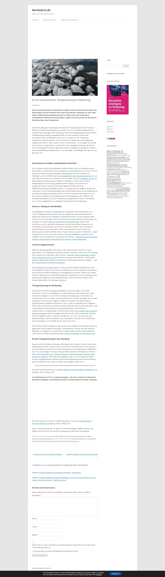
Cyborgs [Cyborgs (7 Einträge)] (124, 155)
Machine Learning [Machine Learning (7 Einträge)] (126, 182)
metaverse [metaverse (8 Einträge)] (119, 186)
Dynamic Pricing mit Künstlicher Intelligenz (47, 454)
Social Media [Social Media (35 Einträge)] (123, 189)
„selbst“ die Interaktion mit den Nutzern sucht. (79, 334)
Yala (58, 326)
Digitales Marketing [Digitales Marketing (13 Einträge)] (121, 161)
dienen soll (82, 201)
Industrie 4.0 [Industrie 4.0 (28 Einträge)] (113, 169)
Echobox (54, 291)
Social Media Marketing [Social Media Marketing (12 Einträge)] (115, 191)
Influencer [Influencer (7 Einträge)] (124, 169)
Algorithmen (57, 212)
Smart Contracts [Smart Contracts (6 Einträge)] (111, 189)
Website (34, 535)
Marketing (41, 268)
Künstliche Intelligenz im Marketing (43, 424)
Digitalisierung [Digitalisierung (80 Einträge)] (117, 165)
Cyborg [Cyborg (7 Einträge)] (119, 155)
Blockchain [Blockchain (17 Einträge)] (111, 155)
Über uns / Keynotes (49, 20)
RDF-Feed (110, 129)
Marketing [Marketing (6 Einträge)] (109, 184)
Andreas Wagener (63, 370)
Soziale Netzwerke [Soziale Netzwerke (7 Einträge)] (117, 193)
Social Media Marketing (46, 439)
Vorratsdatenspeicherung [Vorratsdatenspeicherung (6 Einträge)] (114, 196)
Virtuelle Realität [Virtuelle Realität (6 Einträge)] (122, 194)
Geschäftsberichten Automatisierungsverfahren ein (76, 176)
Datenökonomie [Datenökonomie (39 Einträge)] (116, 157)
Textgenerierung (74, 441)
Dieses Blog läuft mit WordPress (41, 568)
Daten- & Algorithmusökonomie (76, 436)
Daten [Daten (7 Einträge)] (128, 155)
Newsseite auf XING (68, 431)
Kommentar (36, 495)
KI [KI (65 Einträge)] (118, 176)
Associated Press (68, 173)
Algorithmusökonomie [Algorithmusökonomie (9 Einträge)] (114, 153)
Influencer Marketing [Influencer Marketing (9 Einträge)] (113, 172)
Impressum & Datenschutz (69, 20)
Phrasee (35, 344)
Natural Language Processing (55, 441)
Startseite (35, 20)
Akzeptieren (115, 574)
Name (34, 519)
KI (84, 439)
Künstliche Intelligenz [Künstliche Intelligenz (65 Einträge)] (114, 180)
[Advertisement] (82, 38)
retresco (62, 133)
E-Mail (34, 527)
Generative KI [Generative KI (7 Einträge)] (128, 167)
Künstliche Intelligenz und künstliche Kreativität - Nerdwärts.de (60, 473)
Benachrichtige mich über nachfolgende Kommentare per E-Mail (55, 551)
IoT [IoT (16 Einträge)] (115, 176)
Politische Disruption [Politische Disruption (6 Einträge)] (124, 187)
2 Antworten (36, 105)
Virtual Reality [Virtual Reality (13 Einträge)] (112, 194)
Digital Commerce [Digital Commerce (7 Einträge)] (118, 159)
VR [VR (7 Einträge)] (122, 196)
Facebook (85, 431)
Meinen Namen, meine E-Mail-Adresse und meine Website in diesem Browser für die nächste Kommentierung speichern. (63, 546)
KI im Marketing (91, 439)
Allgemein (62, 436)
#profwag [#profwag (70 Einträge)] (113, 151)
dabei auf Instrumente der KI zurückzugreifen (64, 222)
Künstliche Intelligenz (38, 441)
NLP (66, 441)
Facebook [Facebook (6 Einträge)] (120, 167)
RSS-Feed (110, 126)
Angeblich (42, 359)
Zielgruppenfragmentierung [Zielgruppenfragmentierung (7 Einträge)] (115, 197)
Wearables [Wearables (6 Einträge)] (126, 196)
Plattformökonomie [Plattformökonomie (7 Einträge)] (112, 187)
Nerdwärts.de (41, 10)
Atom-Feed (110, 131)
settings (98, 575)
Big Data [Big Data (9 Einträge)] (124, 153)
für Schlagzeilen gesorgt (86, 178)
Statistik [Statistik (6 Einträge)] (125, 193)
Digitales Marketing (77, 439)
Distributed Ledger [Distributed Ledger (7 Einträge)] (112, 167)
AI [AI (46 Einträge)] (122, 151)
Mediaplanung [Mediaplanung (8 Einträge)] (111, 186)
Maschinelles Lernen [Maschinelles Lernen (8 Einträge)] (119, 184)
